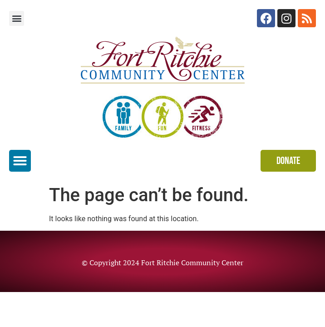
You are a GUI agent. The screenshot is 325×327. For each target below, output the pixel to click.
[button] (16, 18)
